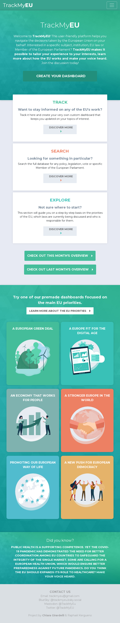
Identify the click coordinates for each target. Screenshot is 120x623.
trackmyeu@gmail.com (64, 596)
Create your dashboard (61, 76)
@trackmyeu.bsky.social (66, 600)
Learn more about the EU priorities (61, 311)
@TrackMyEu (67, 604)
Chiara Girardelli (53, 615)
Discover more (61, 130)
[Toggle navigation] (112, 5)
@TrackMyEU (65, 607)
